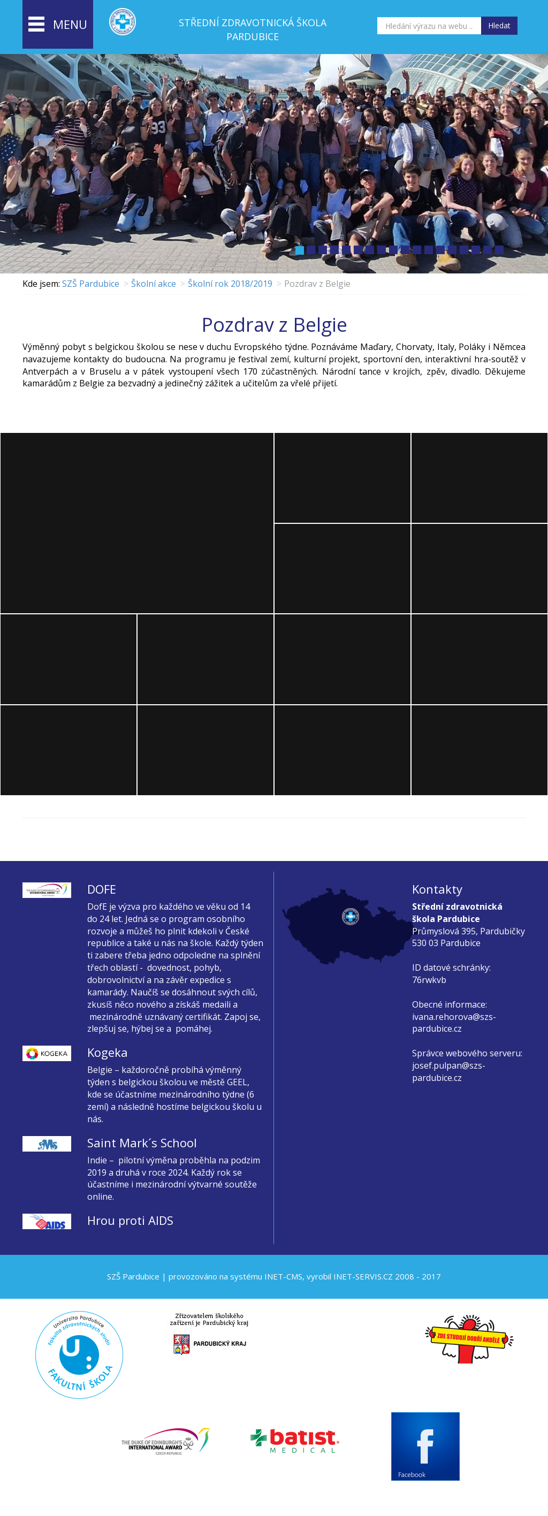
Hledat (499, 25)
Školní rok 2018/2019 (230, 284)
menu (57, 25)
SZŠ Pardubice (90, 284)
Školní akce (153, 284)
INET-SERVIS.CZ (363, 1276)
